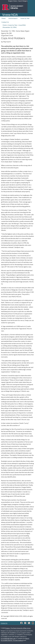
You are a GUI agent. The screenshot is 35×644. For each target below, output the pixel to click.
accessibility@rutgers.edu (8, 638)
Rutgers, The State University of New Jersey (18, 628)
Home (3, 18)
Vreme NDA (10, 14)
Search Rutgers (23, 1)
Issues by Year (24, 18)
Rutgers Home (12, 1)
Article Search (12, 18)
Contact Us (5, 22)
